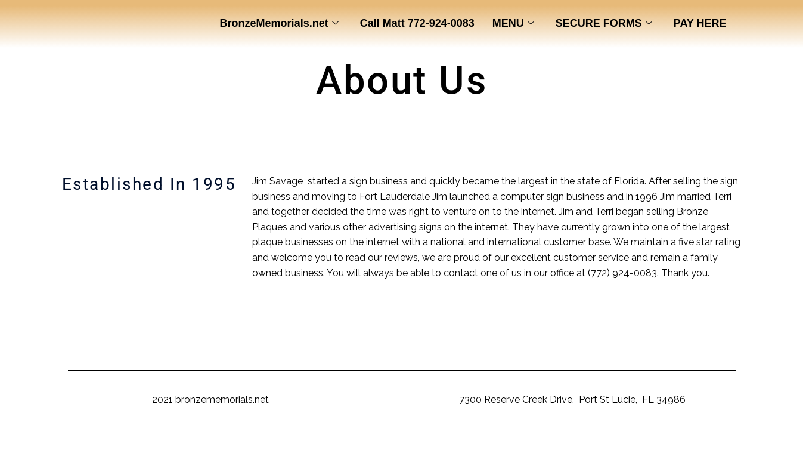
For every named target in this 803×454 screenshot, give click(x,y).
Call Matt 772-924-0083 (417, 23)
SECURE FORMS (604, 24)
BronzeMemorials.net (279, 24)
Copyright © (123, 399)
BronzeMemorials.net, (409, 399)
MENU (513, 24)
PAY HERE (700, 23)
